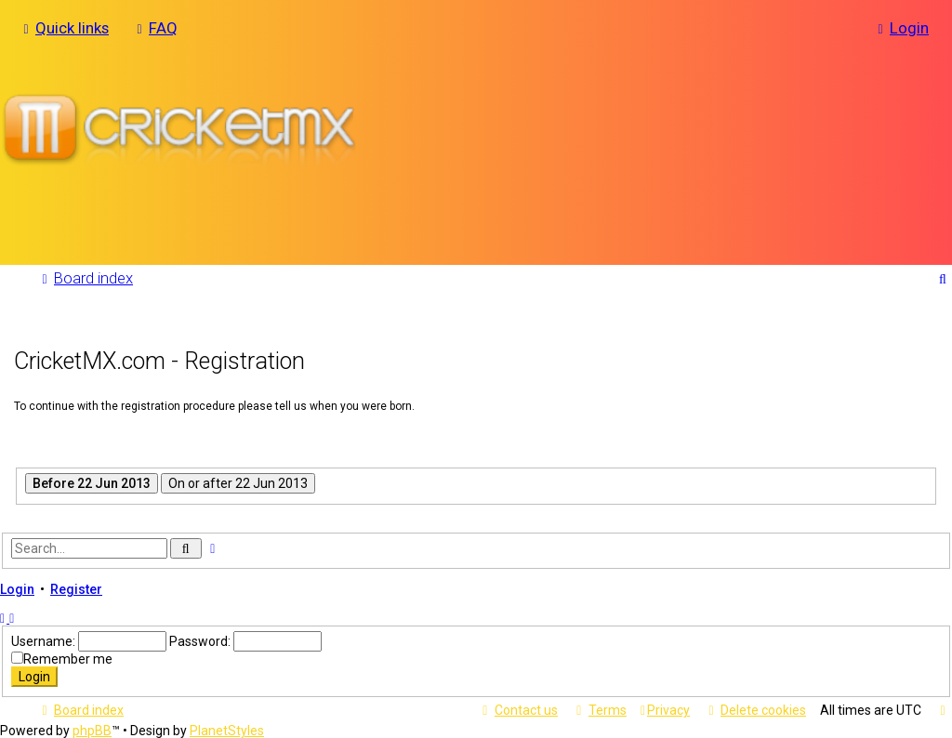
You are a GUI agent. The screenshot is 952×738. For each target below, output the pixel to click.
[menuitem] (154, 28)
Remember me (67, 658)
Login (17, 588)
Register (76, 588)
